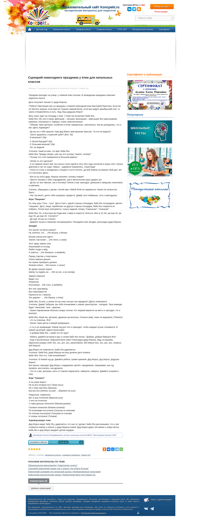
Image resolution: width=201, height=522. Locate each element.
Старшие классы (104, 29)
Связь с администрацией (161, 500)
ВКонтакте (129, 9)
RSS (139, 9)
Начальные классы (61, 29)
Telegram (134, 9)
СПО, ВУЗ (122, 29)
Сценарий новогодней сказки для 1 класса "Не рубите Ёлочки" (58, 468)
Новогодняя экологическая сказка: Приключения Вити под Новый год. (62, 475)
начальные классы (53, 455)
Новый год (85, 455)
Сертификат (164, 29)
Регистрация (161, 11)
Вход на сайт (162, 6)
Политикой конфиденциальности (93, 513)
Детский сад (41, 29)
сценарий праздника (71, 455)
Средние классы (83, 29)
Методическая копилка (142, 29)
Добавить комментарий (40, 488)
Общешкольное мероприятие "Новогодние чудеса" (53, 465)
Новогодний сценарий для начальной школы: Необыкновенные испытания (64, 471)
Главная (30, 29)
